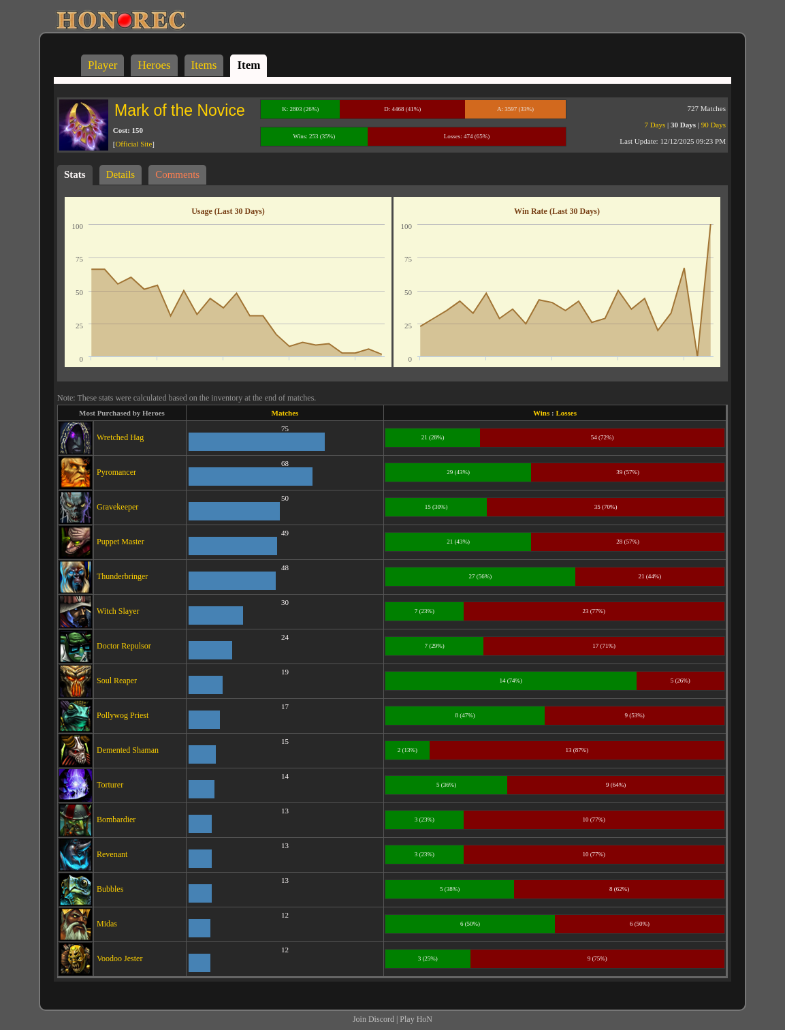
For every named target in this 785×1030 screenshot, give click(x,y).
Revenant (112, 854)
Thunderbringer (122, 576)
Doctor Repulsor (124, 646)
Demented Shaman (128, 750)
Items (204, 65)
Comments (177, 174)
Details (120, 174)
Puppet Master (120, 541)
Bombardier (116, 819)
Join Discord (373, 1019)
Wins (541, 413)
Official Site (133, 144)
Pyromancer (116, 472)
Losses (566, 413)
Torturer (110, 785)
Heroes (154, 65)
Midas (107, 923)
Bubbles (110, 889)
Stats (75, 174)
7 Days (654, 125)
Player (102, 65)
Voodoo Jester (119, 958)
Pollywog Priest (122, 715)
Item (248, 65)
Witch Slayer (118, 611)
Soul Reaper (117, 680)
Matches (285, 413)
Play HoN (416, 1019)
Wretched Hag (120, 437)
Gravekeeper (117, 507)
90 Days (713, 125)
